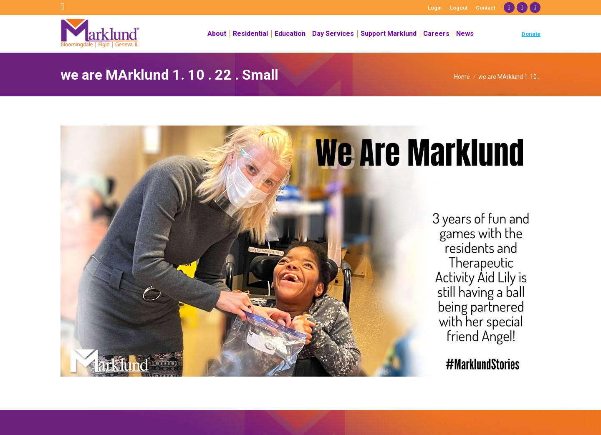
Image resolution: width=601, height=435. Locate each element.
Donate (531, 34)
